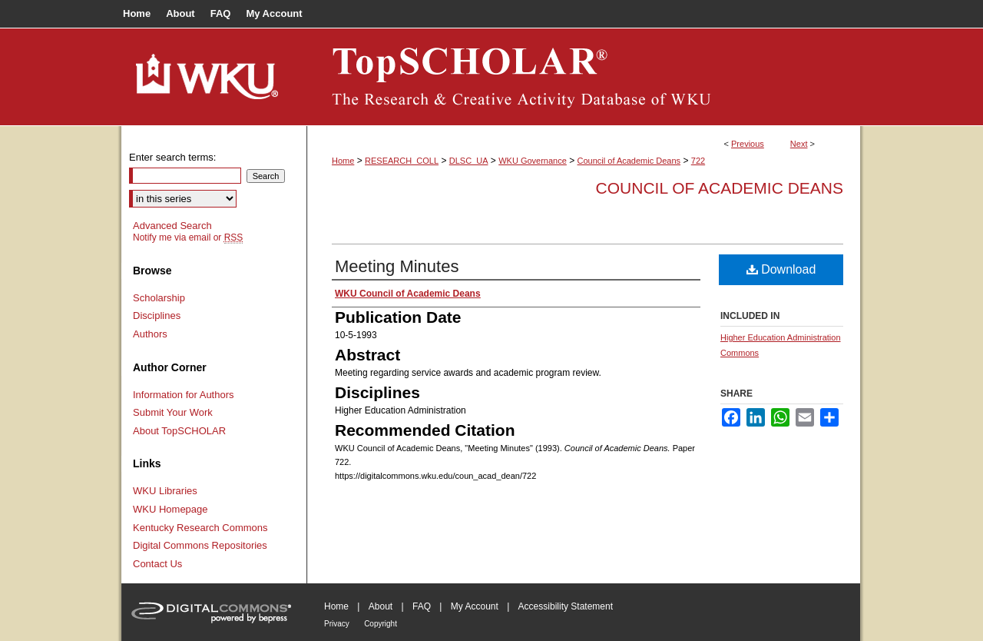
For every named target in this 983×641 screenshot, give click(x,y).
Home (343, 160)
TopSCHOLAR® (584, 76)
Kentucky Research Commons (200, 527)
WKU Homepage (170, 509)
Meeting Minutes (396, 266)
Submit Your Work (173, 412)
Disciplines (156, 315)
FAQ (421, 606)
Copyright (380, 623)
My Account (474, 606)
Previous (747, 143)
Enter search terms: (172, 157)
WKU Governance (532, 160)
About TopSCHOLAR (179, 431)
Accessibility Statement (565, 606)
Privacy (336, 623)
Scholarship (159, 298)
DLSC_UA (468, 160)
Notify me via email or (188, 237)
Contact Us (157, 564)
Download (781, 269)
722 (698, 160)
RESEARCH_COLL (402, 160)
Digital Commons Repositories (200, 545)
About (380, 606)
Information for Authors (183, 394)
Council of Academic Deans (629, 160)
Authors (150, 334)
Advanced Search (172, 225)
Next (799, 143)
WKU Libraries (165, 491)
